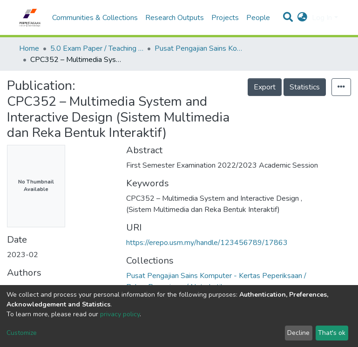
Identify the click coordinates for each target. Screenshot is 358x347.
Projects (225, 18)
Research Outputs (174, 18)
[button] (302, 17)
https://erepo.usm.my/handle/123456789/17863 (207, 243)
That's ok (331, 332)
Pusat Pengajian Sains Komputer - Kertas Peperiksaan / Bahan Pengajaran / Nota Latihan (201, 48)
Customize (22, 332)
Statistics (305, 87)
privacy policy (120, 314)
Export (265, 87)
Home (29, 48)
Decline (298, 332)
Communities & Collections (95, 18)
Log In (322, 18)
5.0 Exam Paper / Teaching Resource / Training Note (96, 48)
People (258, 18)
